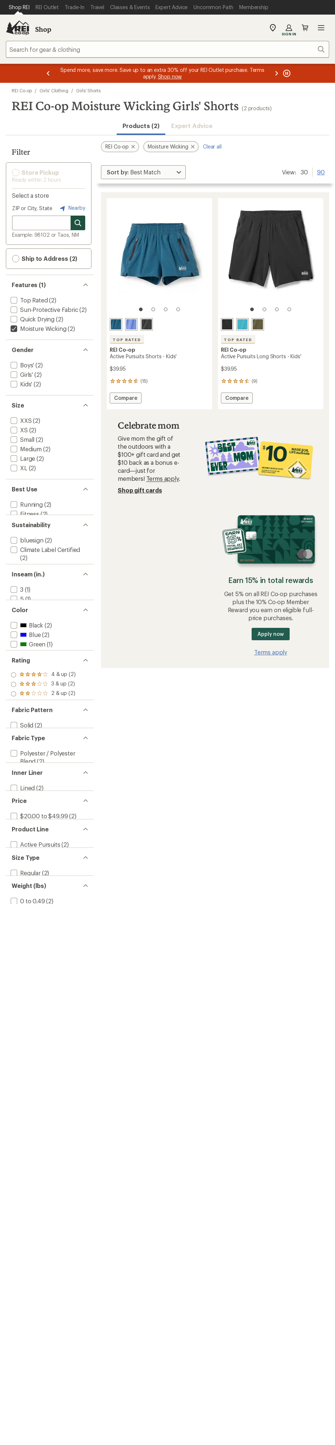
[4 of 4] (178, 309)
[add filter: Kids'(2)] (20, 383)
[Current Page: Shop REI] (19, 7)
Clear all (212, 146)
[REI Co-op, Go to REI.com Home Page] (17, 27)
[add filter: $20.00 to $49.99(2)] (38, 906)
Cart (305, 27)
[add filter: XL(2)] (18, 467)
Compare (125, 398)
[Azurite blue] (242, 324)
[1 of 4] (141, 309)
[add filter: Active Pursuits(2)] (34, 942)
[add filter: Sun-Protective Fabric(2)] (43, 309)
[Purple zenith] (131, 324)
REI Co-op (22, 90)
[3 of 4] (165, 309)
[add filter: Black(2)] (26, 659)
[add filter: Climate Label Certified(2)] (44, 559)
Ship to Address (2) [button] (44, 258)
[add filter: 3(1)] (16, 613)
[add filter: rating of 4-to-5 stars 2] (43, 724)
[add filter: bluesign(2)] (26, 550)
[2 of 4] (153, 309)
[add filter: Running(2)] (26, 504)
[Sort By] (143, 172)
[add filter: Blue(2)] (25, 669)
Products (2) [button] (141, 125)
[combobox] (167, 49)
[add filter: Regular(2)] (25, 978)
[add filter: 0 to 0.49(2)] (27, 1015)
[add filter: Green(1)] (27, 678)
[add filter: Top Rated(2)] (28, 300)
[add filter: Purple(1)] (28, 688)
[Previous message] (48, 73)
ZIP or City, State (32, 208)
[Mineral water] (116, 324)
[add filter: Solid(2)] (21, 788)
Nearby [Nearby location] (71, 208)
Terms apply (162, 478)
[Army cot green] (258, 324)
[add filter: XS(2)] (18, 429)
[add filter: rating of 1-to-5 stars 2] (43, 752)
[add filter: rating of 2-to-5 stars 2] (43, 743)
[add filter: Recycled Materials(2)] (39, 577)
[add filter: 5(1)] (16, 623)
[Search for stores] (78, 223)
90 (321, 171)
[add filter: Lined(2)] (22, 869)
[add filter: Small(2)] (21, 439)
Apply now (270, 634)
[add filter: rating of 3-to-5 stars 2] (43, 733)
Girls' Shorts (88, 90)
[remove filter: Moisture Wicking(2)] (37, 328)
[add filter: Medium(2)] (25, 448)
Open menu (321, 27)
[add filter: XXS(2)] (20, 420)
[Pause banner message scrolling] (286, 73)
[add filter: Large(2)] (22, 458)
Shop (43, 29)
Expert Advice (191, 125)
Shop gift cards (140, 490)
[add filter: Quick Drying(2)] (31, 319)
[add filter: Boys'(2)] (21, 365)
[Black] (146, 324)
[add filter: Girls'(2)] (21, 374)
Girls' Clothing (53, 90)
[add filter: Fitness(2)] (24, 513)
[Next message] (276, 73)
